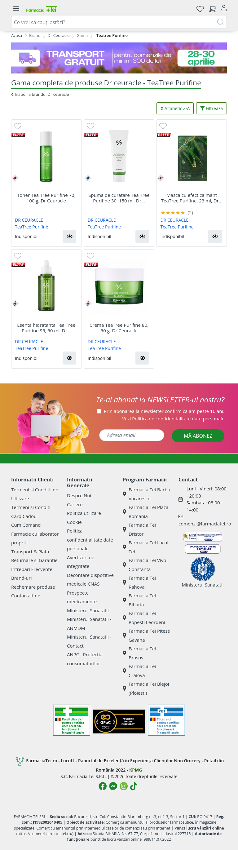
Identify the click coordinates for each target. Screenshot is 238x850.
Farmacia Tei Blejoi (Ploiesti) (146, 688)
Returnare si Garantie (34, 560)
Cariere (75, 504)
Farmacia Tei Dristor (139, 529)
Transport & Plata (30, 551)
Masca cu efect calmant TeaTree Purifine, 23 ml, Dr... (192, 197)
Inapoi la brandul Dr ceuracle (40, 94)
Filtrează (211, 108)
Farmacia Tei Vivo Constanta (144, 564)
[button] (69, 236)
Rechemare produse (33, 587)
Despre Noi (79, 495)
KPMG (135, 770)
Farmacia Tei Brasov (139, 653)
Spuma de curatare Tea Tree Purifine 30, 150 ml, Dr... (118, 197)
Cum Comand (26, 525)
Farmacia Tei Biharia (139, 600)
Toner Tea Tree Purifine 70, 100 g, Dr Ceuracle (46, 197)
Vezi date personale (173, 418)
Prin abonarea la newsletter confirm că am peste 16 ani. (164, 411)
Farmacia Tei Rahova (139, 582)
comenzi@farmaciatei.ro (204, 523)
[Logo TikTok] (133, 786)
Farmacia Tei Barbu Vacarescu (146, 494)
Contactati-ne (25, 595)
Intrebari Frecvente (31, 569)
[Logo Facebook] (103, 786)
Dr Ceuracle (59, 35)
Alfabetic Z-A (175, 108)
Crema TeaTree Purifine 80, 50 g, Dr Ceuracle (119, 327)
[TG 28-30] (119, 57)
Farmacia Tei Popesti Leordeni (144, 617)
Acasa (16, 35)
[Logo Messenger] (113, 786)
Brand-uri (21, 578)
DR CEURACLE (29, 220)
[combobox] (119, 22)
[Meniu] (16, 9)
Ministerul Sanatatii (88, 610)
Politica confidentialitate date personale (90, 539)
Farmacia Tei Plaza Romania (146, 511)
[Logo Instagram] (124, 786)
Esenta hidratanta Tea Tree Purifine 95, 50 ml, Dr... (46, 327)
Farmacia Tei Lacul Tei (145, 547)
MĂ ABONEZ (198, 435)
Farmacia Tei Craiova (139, 670)
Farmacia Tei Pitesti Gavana (146, 635)
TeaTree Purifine (31, 227)
